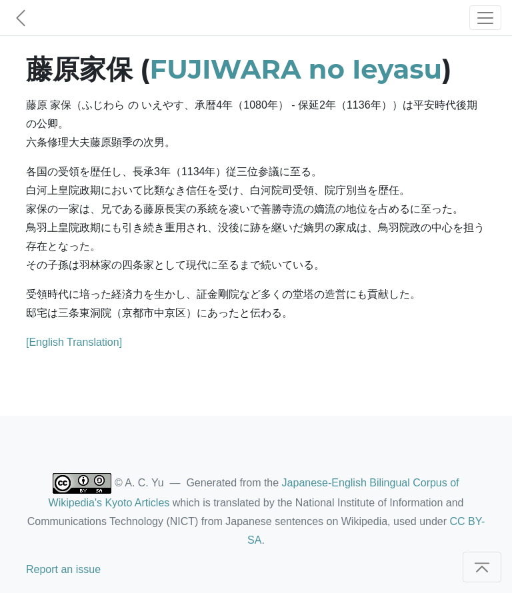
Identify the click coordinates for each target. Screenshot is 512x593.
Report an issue (63, 569)
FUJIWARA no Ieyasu (296, 69)
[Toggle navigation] (485, 17)
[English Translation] (74, 342)
